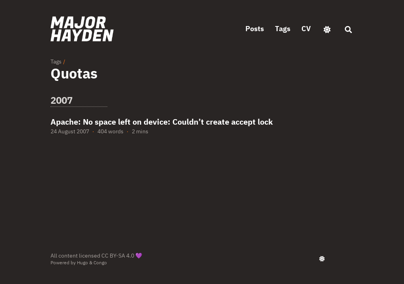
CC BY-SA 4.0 (117, 255)
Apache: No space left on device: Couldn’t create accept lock (161, 121)
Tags (56, 61)
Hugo (82, 262)
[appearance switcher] (327, 28)
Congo (100, 262)
